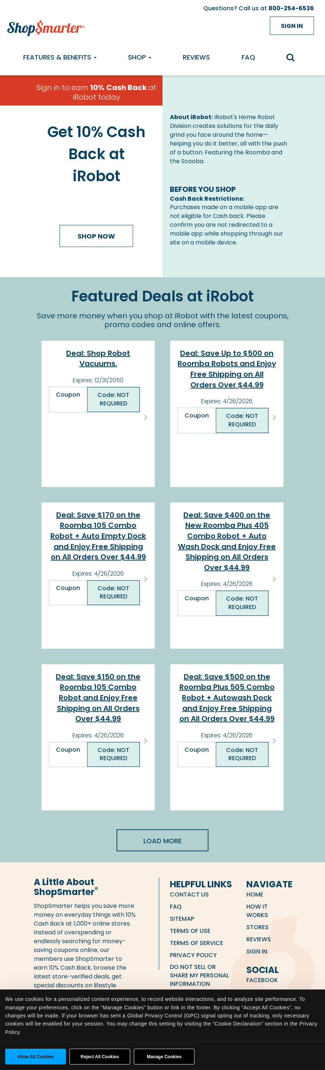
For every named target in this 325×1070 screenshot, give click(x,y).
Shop (139, 57)
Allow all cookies (35, 1056)
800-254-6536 (291, 8)
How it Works (257, 910)
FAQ (248, 57)
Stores (257, 927)
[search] (294, 58)
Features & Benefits (60, 57)
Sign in (292, 26)
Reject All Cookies (100, 1056)
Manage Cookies (164, 1056)
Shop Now (96, 236)
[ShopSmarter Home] (44, 26)
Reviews (196, 57)
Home (254, 894)
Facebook (262, 980)
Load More (162, 840)
